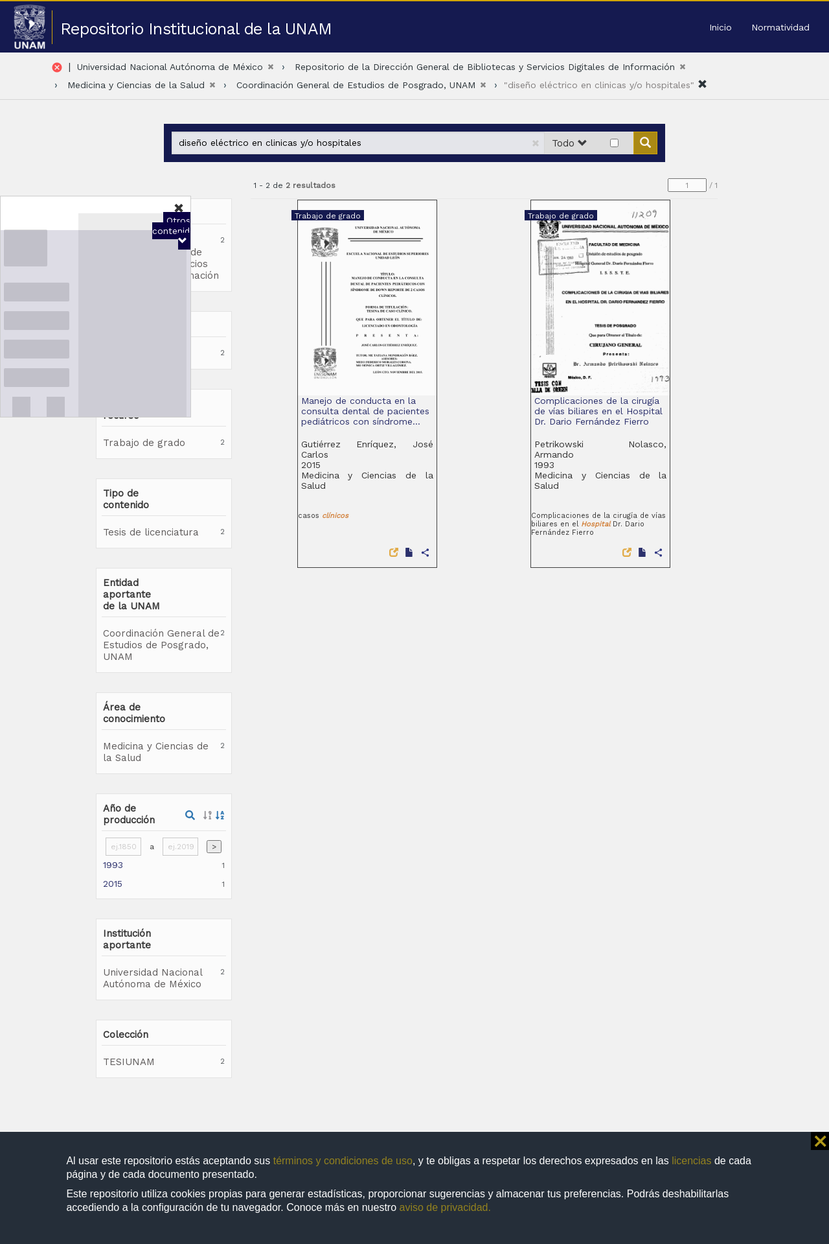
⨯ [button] (820, 1141)
